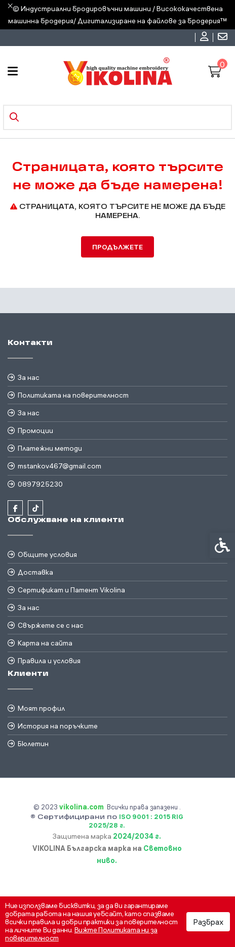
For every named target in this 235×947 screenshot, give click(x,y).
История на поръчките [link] (58, 725)
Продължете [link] (117, 246)
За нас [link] (29, 377)
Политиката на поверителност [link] (73, 395)
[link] (205, 37)
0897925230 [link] (40, 484)
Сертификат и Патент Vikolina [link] (71, 589)
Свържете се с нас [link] (51, 625)
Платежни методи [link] (50, 448)
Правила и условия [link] (49, 660)
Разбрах (208, 922)
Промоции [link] (35, 430)
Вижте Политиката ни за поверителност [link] (81, 933)
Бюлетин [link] (33, 743)
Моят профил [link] (41, 708)
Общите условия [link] (47, 554)
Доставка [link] (35, 572)
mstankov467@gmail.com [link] (59, 465)
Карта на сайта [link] (45, 643)
